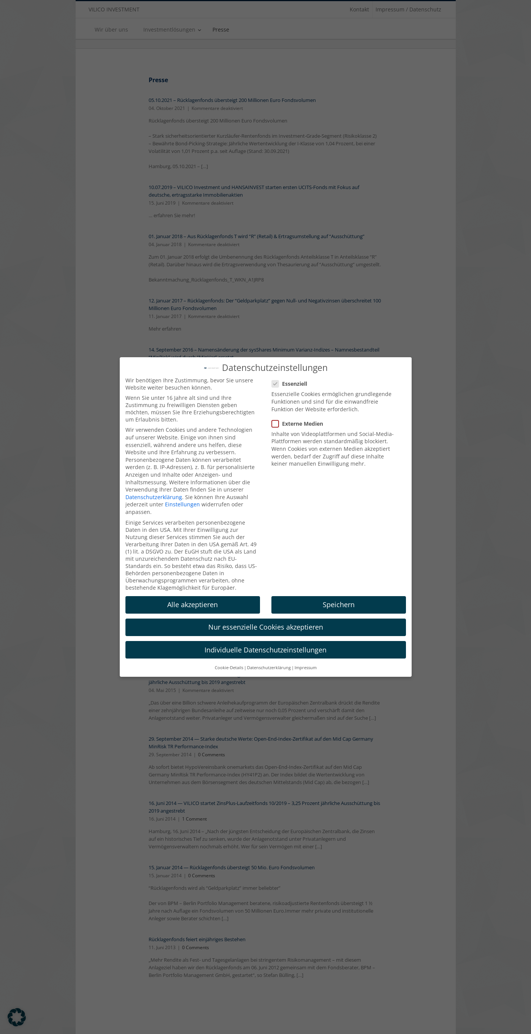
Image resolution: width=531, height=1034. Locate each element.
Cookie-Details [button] (229, 667)
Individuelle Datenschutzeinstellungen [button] (265, 649)
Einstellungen (182, 504)
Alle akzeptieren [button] (192, 604)
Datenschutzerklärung (153, 497)
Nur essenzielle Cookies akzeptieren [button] (265, 627)
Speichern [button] (339, 604)
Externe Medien (300, 423)
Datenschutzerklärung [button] (269, 667)
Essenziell (292, 383)
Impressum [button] (306, 667)
